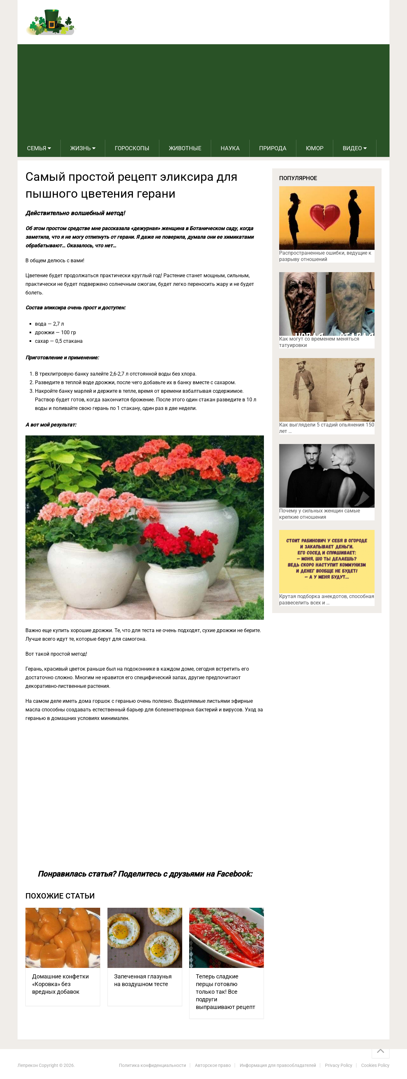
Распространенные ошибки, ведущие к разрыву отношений (325, 256)
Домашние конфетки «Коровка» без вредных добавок (60, 984)
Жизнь (80, 148)
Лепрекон (27, 1065)
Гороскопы (132, 148)
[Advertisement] (203, 92)
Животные (185, 148)
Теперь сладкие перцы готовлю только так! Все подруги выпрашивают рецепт (225, 991)
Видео (352, 148)
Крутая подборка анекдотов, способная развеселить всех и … (326, 599)
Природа (272, 148)
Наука (230, 148)
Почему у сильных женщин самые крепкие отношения (319, 514)
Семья (36, 148)
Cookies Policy (375, 1065)
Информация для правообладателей (278, 1065)
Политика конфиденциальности (152, 1065)
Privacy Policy (338, 1065)
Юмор (314, 148)
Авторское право (213, 1065)
